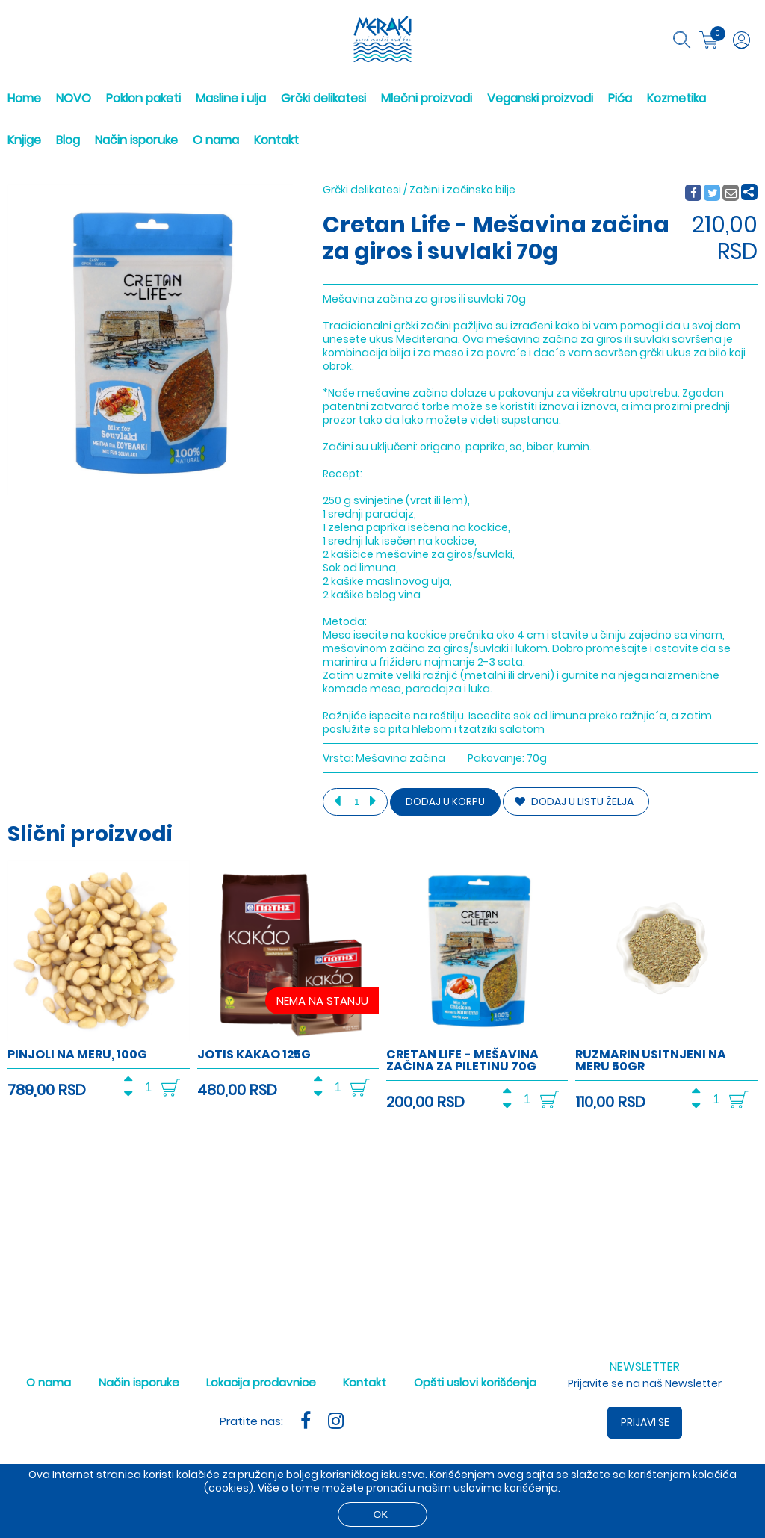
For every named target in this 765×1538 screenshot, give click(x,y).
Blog (68, 140)
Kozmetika (676, 98)
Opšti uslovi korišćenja (475, 1382)
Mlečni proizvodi (426, 98)
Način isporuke (136, 140)
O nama (216, 140)
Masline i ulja (231, 98)
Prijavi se (645, 1422)
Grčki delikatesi (323, 98)
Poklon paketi (143, 98)
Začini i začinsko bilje (462, 189)
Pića (620, 98)
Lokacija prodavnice (261, 1382)
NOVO (73, 98)
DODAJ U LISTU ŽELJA (574, 801)
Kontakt (276, 140)
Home (24, 98)
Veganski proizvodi (540, 98)
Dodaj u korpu (445, 802)
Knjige (24, 140)
